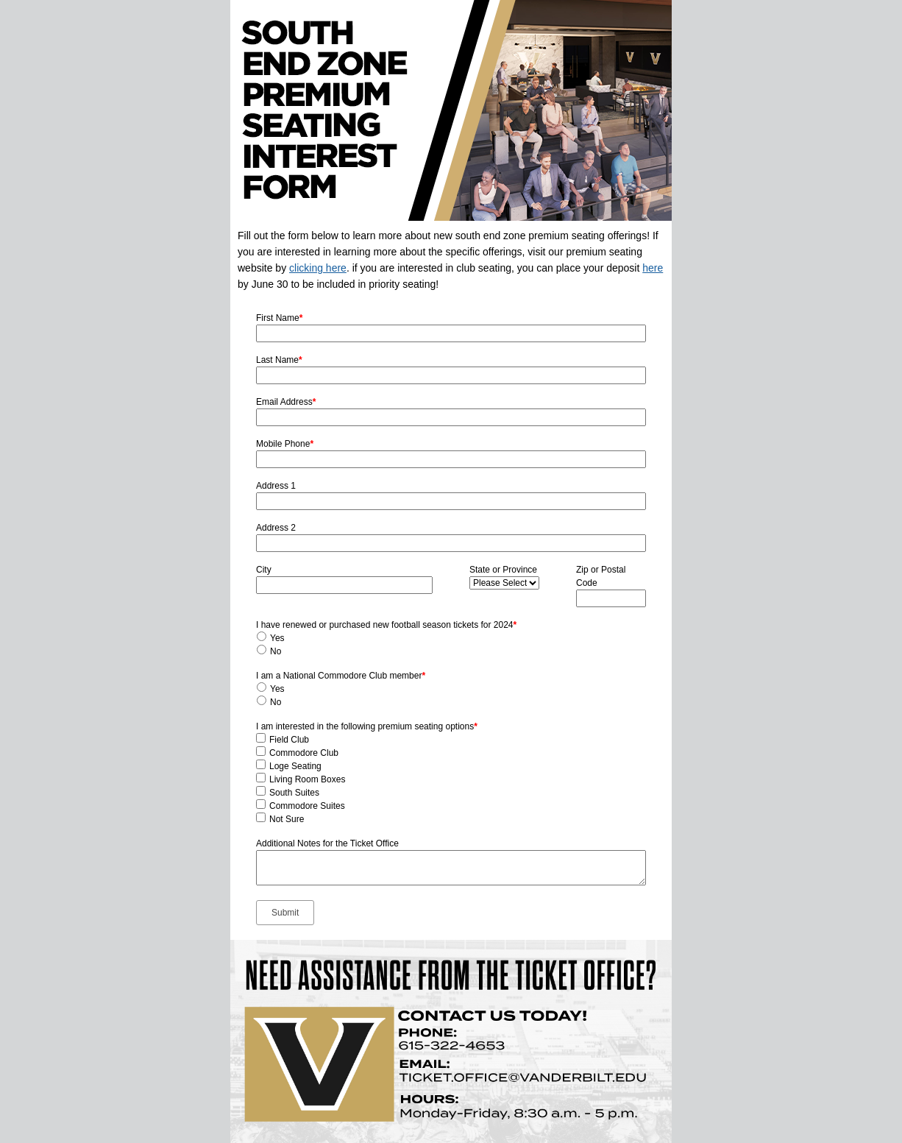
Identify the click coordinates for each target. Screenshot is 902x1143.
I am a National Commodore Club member (340, 675)
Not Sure (286, 819)
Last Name (279, 360)
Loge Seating (295, 766)
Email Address (286, 402)
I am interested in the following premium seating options (366, 726)
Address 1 (276, 486)
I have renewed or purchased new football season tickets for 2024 (386, 625)
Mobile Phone (284, 444)
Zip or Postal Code (600, 576)
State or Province (503, 570)
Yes (277, 638)
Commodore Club (303, 753)
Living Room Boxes (307, 779)
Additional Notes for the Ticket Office (327, 843)
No (275, 651)
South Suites (294, 793)
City (263, 570)
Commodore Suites (307, 806)
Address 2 (276, 528)
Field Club (289, 740)
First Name (279, 318)
